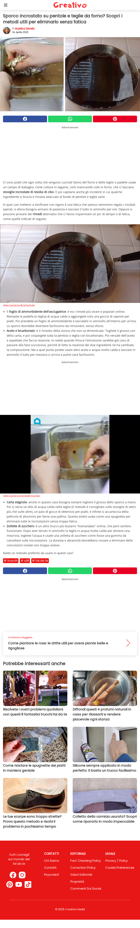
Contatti (50, 868)
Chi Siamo (51, 861)
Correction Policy (83, 868)
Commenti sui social (85, 888)
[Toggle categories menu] (5, 5)
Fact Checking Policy (85, 861)
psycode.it (51, 875)
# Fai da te (40, 560)
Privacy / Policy (116, 861)
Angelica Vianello (25, 28)
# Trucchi (11, 560)
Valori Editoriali (81, 875)
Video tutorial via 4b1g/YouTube (19, 305)
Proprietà (77, 881)
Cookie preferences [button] (119, 868)
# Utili (25, 560)
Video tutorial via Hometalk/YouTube (21, 495)
